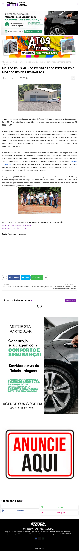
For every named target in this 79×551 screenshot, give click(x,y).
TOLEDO (15, 62)
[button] (77, 4)
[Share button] (46, 277)
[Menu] (3, 4)
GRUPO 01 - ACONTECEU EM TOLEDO (17, 225)
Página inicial (6, 62)
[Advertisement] (39, 259)
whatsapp (61, 507)
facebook (21, 511)
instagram (61, 513)
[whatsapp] (43, 538)
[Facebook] (14, 277)
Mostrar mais (70, 300)
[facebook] (36, 538)
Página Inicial (39, 548)
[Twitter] (26, 277)
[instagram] (39, 538)
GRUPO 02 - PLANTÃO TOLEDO (14, 228)
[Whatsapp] (37, 277)
